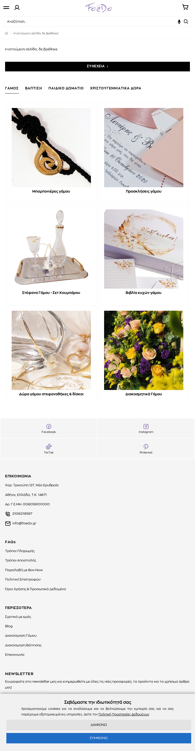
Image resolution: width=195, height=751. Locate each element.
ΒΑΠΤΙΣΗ (33, 88)
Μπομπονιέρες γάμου (51, 191)
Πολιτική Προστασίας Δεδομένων (124, 714)
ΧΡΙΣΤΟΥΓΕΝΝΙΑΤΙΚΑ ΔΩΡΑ (115, 88)
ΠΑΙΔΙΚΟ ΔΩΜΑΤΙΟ (66, 88)
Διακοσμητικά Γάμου (143, 394)
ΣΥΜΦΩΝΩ (99, 738)
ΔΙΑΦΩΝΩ (99, 725)
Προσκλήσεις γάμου (143, 191)
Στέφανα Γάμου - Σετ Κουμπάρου (51, 293)
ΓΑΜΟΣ (12, 88)
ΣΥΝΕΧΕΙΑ (96, 66)
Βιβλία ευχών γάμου (143, 293)
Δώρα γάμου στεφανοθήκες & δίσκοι (51, 394)
